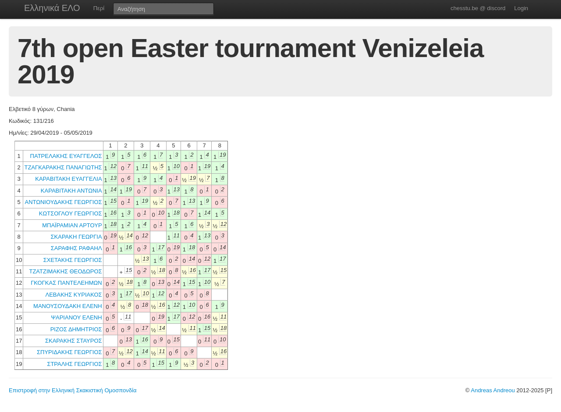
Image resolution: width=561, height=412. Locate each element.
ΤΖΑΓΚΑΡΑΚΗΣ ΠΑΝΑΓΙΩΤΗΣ (63, 167)
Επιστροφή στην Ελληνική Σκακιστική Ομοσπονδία (72, 390)
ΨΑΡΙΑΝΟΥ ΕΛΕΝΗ (76, 317)
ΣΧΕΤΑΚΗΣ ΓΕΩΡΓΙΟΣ (72, 260)
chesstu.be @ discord (478, 8)
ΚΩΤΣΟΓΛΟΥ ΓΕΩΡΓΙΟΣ (70, 213)
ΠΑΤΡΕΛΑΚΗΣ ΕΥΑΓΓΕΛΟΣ (66, 156)
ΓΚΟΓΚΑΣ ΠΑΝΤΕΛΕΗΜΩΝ (66, 282)
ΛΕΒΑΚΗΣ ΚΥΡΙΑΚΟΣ (73, 294)
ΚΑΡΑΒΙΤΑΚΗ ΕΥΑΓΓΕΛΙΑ (68, 179)
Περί (98, 8)
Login (521, 8)
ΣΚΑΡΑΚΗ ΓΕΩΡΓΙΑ (76, 236)
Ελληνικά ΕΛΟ (52, 8)
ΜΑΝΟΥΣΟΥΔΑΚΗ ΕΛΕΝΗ (67, 306)
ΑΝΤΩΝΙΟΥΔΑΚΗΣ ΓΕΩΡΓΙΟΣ (63, 202)
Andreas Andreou (493, 390)
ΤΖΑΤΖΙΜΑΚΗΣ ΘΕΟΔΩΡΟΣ (65, 271)
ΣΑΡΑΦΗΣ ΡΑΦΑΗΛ (76, 248)
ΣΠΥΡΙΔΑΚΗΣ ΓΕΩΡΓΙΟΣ (69, 352)
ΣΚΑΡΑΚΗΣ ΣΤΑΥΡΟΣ (73, 340)
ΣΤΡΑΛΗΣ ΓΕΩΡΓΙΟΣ (74, 364)
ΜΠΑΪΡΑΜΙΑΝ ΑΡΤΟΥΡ (72, 225)
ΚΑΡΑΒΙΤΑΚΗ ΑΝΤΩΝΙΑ (71, 190)
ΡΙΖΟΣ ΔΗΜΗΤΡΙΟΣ (76, 329)
